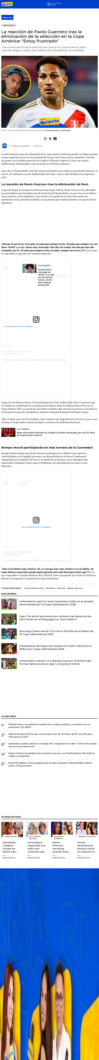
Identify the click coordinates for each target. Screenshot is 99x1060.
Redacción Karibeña (21, 146)
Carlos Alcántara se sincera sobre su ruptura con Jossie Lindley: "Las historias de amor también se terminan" (86, 847)
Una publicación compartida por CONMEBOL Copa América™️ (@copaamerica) (36, 360)
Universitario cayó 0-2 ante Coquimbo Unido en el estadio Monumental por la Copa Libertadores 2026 (56, 603)
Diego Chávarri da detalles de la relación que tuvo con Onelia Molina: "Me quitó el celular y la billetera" (51, 754)
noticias (62, 588)
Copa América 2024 (34, 588)
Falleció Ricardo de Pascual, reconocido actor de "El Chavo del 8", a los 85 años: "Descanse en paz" (50, 735)
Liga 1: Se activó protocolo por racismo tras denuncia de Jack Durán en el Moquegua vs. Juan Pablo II (55, 618)
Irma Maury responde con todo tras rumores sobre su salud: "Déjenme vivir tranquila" (37, 847)
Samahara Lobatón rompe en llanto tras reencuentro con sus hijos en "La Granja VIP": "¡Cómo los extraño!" (11, 847)
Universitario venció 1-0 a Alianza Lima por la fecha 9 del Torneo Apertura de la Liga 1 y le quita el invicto (55, 662)
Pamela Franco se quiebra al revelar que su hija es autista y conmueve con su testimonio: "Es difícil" (49, 725)
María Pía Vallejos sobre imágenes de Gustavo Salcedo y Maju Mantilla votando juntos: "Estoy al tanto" (50, 764)
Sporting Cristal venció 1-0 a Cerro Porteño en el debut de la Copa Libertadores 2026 (56, 633)
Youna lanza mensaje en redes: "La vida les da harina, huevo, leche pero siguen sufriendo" (46, 277)
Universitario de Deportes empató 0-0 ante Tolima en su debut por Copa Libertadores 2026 (55, 647)
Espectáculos (9, 858)
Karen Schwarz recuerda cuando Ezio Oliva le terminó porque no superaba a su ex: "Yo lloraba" (62, 847)
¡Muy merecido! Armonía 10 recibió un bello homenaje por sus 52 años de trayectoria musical (56, 433)
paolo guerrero (75, 588)
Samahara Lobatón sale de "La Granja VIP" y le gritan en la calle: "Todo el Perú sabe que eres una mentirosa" (52, 745)
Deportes (7, 17)
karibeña (51, 588)
